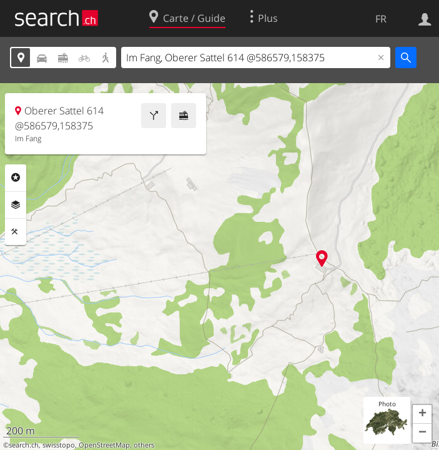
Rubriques (15, 177)
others (144, 445)
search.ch (24, 445)
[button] (422, 414)
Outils (15, 232)
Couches (15, 205)
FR (381, 19)
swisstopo (58, 445)
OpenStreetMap (104, 445)
